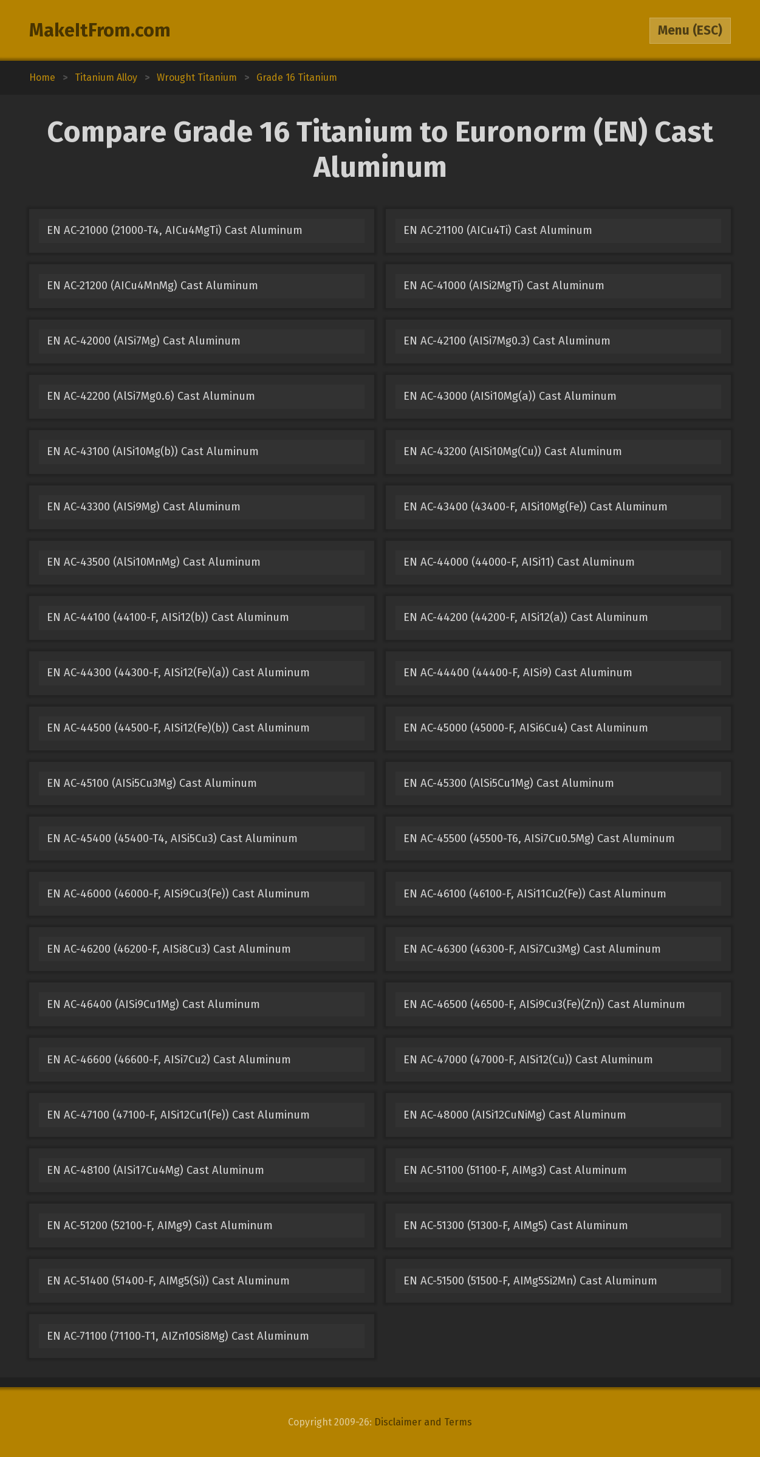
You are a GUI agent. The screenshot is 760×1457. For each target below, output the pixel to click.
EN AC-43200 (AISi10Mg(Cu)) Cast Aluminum (512, 451)
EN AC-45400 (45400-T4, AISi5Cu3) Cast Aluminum (172, 838)
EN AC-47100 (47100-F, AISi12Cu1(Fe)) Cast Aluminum (178, 1115)
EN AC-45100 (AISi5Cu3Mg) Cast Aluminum (152, 783)
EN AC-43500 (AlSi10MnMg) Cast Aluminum (154, 562)
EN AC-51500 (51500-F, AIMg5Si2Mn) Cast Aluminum (530, 1280)
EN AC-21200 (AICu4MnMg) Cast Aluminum (152, 285)
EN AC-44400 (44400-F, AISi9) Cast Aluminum (517, 672)
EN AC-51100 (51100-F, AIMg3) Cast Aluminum (515, 1170)
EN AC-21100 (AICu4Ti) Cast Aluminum (497, 230)
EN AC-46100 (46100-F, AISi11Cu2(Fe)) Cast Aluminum (534, 893)
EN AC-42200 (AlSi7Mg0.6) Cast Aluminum (151, 396)
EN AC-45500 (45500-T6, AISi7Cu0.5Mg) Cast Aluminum (539, 838)
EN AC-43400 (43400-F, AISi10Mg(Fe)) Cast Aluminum (535, 506)
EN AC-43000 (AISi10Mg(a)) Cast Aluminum (510, 396)
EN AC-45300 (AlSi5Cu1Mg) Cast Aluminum (508, 783)
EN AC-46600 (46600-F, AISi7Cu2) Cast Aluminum (169, 1059)
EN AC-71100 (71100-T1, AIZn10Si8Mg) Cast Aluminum (178, 1336)
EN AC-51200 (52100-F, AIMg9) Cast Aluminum (160, 1225)
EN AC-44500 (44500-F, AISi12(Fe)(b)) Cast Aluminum (178, 728)
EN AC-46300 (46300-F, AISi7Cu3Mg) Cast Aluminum (532, 949)
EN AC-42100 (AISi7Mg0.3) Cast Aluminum (507, 341)
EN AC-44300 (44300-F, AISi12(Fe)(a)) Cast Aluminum (178, 672)
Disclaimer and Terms (423, 1422)
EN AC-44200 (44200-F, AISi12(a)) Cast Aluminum (525, 617)
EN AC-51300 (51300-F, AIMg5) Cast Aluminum (515, 1225)
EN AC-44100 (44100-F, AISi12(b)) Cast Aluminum (168, 617)
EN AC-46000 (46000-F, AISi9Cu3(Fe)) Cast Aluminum (178, 893)
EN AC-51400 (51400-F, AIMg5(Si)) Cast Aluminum (168, 1280)
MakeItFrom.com (100, 30)
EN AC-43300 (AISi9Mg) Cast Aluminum (144, 506)
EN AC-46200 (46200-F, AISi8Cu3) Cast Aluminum (169, 949)
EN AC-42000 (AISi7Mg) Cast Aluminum (144, 341)
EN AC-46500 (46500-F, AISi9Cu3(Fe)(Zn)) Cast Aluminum (544, 1004)
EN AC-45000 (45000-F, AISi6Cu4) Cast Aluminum (525, 728)
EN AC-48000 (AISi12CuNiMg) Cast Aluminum (514, 1115)
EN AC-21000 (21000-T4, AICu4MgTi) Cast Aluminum (175, 230)
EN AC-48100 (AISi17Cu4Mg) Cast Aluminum (155, 1170)
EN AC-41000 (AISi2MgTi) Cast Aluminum (503, 285)
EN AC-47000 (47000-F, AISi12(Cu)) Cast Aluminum (528, 1059)
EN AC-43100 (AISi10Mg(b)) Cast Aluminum (153, 451)
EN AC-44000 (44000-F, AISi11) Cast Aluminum (519, 562)
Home (42, 77)
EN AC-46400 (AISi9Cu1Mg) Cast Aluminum (153, 1004)
